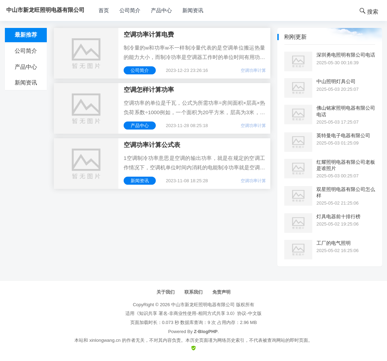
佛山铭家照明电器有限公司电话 (345, 111)
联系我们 (193, 292)
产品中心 (161, 10)
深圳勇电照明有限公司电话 (345, 55)
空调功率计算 (253, 70)
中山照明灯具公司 (336, 81)
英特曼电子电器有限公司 (343, 135)
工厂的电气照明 (333, 243)
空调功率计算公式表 (152, 144)
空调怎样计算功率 (149, 89)
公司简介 (129, 10)
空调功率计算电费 (149, 34)
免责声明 (221, 292)
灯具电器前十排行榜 (338, 216)
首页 (103, 10)
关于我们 (165, 292)
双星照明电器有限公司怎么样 (345, 192)
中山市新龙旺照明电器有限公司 (203, 304)
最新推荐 (26, 35)
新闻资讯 (192, 10)
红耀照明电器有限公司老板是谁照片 (345, 165)
